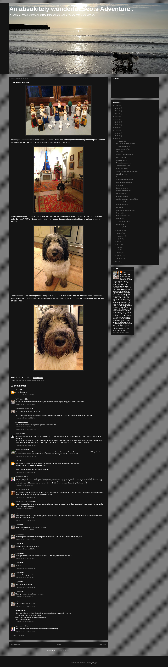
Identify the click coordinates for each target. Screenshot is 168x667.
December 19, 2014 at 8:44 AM (25, 404)
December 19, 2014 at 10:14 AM (25, 429)
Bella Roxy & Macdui (22, 408)
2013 (117, 261)
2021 (117, 119)
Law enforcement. (122, 188)
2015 (117, 136)
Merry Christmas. (121, 160)
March (119, 252)
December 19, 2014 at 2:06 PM (25, 472)
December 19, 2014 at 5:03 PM (25, 568)
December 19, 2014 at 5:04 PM (25, 577)
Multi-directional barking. (124, 216)
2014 (117, 138)
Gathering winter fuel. (123, 149)
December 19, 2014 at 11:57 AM (25, 456)
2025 (117, 108)
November (120, 230)
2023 (117, 113)
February (120, 255)
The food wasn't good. (123, 166)
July (118, 241)
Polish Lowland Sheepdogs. (35, 380)
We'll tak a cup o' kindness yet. (126, 143)
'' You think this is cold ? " (124, 146)
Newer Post (15, 645)
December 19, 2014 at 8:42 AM (25, 395)
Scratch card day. (121, 174)
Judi (16, 389)
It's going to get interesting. (124, 182)
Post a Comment (18, 635)
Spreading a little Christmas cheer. (127, 171)
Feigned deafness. (122, 204)
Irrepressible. (120, 213)
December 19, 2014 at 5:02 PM (25, 558)
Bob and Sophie (21, 380)
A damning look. (121, 227)
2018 (117, 127)
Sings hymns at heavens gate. (125, 210)
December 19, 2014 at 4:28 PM (25, 497)
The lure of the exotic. (123, 221)
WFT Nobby (19, 399)
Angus (17, 513)
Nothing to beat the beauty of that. (127, 199)
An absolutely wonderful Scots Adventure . (71, 8)
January (119, 258)
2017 (117, 130)
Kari (16, 461)
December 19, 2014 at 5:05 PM (25, 597)
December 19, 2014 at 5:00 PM (25, 539)
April (118, 250)
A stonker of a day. (122, 196)
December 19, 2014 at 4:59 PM (25, 530)
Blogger (94, 663)
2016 (117, 133)
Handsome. (120, 207)
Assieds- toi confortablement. (125, 154)
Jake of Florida (20, 490)
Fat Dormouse (20, 449)
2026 (117, 105)
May (118, 247)
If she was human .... (122, 177)
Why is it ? (119, 152)
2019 (117, 125)
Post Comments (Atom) (62, 650)
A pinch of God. (121, 202)
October (119, 233)
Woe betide (120, 185)
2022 (117, 116)
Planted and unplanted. (123, 191)
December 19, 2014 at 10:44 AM (25, 445)
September (120, 236)
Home (59, 645)
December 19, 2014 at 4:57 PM (25, 520)
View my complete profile (120, 332)
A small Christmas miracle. (124, 179)
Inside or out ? (120, 224)
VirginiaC (18, 433)
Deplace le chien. (121, 193)
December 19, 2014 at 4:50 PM (25, 509)
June (118, 244)
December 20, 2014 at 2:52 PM (25, 631)
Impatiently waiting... (122, 168)
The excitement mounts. (123, 163)
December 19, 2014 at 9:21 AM (25, 418)
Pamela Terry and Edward (24, 501)
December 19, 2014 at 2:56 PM (25, 486)
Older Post (102, 645)
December (120, 141)
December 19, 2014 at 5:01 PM (25, 549)
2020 (117, 122)
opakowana (19, 476)
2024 (117, 111)
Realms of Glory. (121, 157)
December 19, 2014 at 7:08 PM (25, 622)
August (119, 239)
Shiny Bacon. (120, 218)
